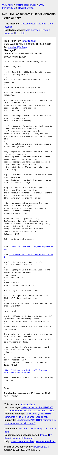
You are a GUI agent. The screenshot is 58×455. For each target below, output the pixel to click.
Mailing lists (22, 5)
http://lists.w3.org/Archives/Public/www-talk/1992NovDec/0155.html (26, 371)
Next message (32, 30)
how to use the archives (22, 441)
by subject (18, 438)
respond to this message (31, 428)
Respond (41, 23)
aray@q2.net (29, 41)
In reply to (20, 33)
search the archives (46, 441)
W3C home (8, 5)
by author (29, 438)
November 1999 (26, 8)
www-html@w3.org (17, 47)
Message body (28, 23)
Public (33, 5)
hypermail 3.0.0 (41, 447)
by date (43, 435)
